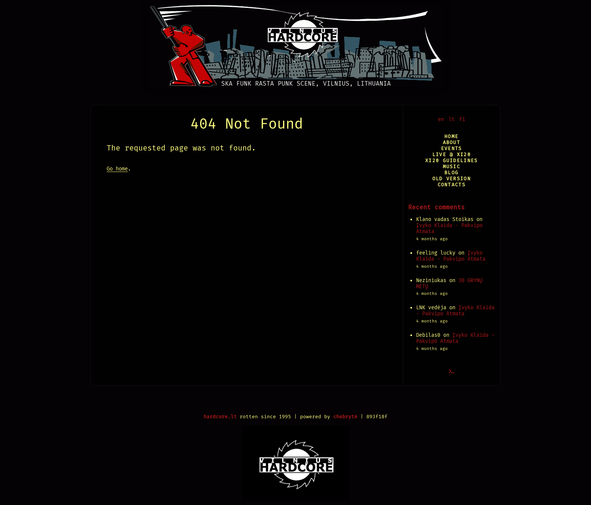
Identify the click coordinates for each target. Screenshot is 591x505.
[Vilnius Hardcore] (296, 43)
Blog (451, 172)
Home (451, 136)
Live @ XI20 (451, 154)
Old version (451, 178)
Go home (117, 169)
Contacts (451, 184)
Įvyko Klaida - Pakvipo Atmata (449, 228)
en (441, 119)
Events (451, 148)
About (451, 142)
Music (451, 166)
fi (462, 119)
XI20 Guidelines (451, 160)
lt (452, 119)
